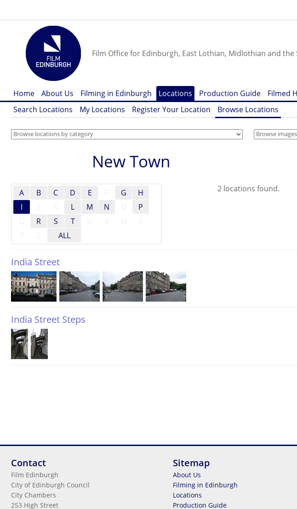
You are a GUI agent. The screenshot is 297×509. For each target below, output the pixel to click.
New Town (131, 161)
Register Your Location (171, 109)
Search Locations (43, 109)
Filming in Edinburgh (116, 93)
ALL (64, 235)
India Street (35, 262)
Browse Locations (248, 109)
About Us (57, 93)
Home (23, 93)
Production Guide (230, 93)
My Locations (102, 109)
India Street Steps (48, 319)
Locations (175, 93)
